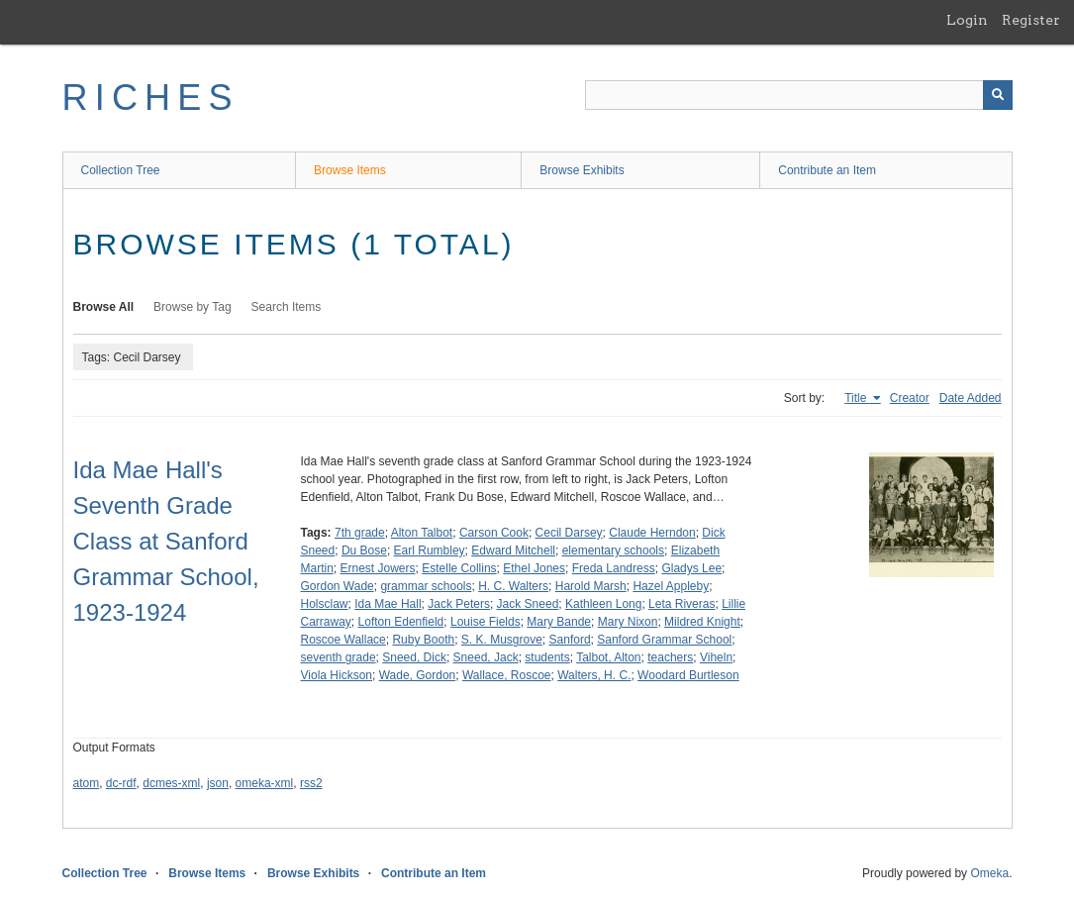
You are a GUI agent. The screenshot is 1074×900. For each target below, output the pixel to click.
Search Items (286, 307)
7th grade (360, 533)
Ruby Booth (423, 640)
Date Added (970, 398)
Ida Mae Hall (387, 604)
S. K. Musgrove (501, 640)
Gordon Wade (337, 586)
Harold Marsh (591, 586)
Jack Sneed (528, 604)
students (547, 657)
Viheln (716, 657)
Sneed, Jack (486, 657)
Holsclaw (324, 604)
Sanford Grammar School (664, 640)
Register (1031, 20)
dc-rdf (121, 783)
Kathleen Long (603, 604)
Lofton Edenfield (401, 622)
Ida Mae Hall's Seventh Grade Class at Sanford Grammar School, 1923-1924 (166, 541)
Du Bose (364, 550)
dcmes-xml (171, 783)
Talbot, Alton (608, 657)
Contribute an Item (827, 170)
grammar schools (425, 586)
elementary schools (613, 550)
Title (857, 398)
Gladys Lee (691, 568)
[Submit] (998, 95)
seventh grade (338, 657)
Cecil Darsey (569, 533)
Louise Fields (485, 622)
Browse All (104, 307)
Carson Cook (494, 533)
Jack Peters (459, 604)
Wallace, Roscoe (506, 675)
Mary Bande (559, 622)
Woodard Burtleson (688, 675)
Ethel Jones (534, 568)
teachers (670, 657)
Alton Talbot (422, 533)
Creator (909, 398)
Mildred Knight (702, 622)
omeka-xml (265, 783)
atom (86, 783)
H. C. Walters (513, 586)
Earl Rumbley (429, 550)
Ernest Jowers (378, 568)
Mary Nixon (628, 622)
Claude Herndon (652, 533)
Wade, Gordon (417, 675)
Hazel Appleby (671, 586)
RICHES (151, 97)
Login (967, 20)
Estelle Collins (459, 568)
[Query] (799, 95)
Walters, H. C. (594, 675)
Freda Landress (613, 568)
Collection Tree (120, 170)
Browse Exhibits (581, 170)
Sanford (570, 640)
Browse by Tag (192, 307)
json (218, 783)
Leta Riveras (681, 604)
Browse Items (350, 170)
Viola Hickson (336, 675)
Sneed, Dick (414, 657)
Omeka (989, 873)
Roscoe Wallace (343, 640)
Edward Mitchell (513, 550)
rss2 (311, 783)
